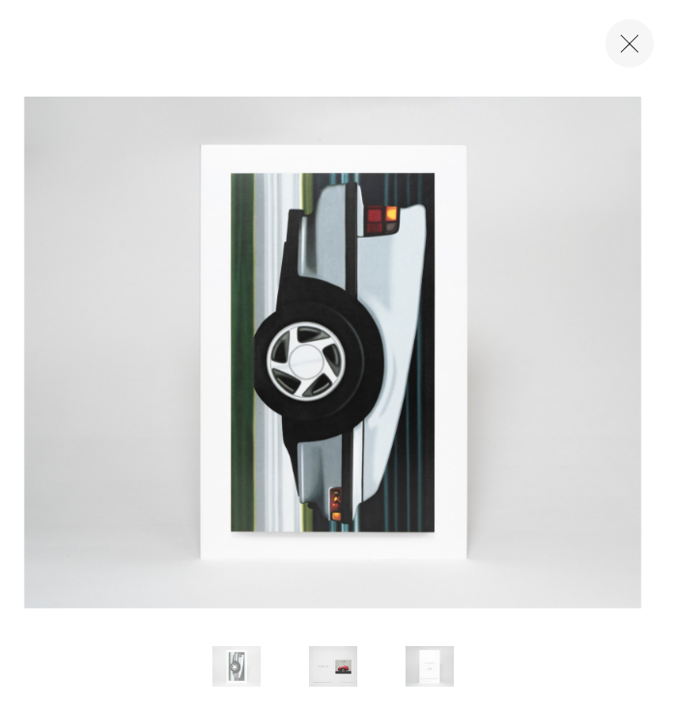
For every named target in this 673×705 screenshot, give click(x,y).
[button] (236, 666)
